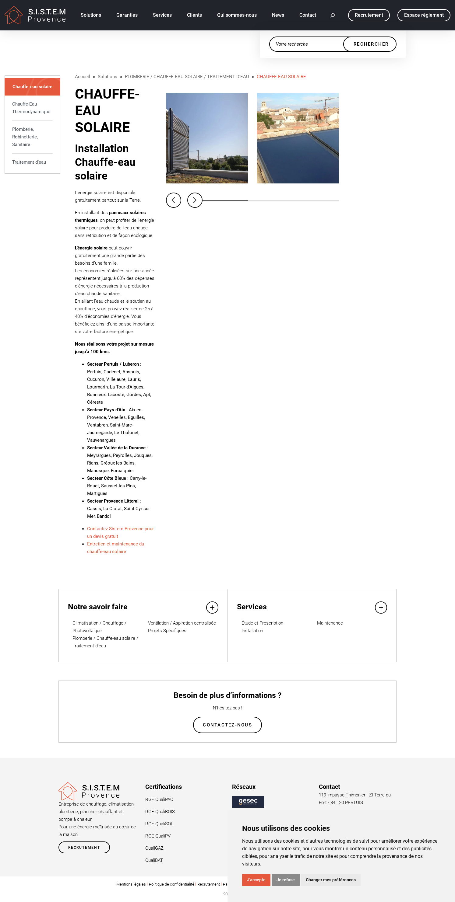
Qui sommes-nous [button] (237, 15)
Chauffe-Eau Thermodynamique (31, 107)
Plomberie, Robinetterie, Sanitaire (25, 137)
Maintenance (330, 623)
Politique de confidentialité (171, 884)
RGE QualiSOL (159, 824)
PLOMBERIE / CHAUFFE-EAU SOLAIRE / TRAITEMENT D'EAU (187, 76)
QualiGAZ (154, 848)
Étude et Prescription (262, 623)
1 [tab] (225, 200)
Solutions (107, 76)
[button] (332, 15)
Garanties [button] (127, 15)
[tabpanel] (207, 138)
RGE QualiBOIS (160, 811)
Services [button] (162, 15)
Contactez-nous (227, 725)
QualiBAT (154, 860)
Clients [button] (194, 15)
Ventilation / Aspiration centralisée (182, 623)
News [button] (278, 15)
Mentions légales (131, 884)
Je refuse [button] (286, 879)
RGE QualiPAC (159, 799)
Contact (307, 15)
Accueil (82, 76)
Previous (173, 200)
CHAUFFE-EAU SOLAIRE (281, 76)
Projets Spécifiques (167, 630)
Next (195, 200)
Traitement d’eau (29, 162)
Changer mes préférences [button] (331, 879)
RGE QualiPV (158, 836)
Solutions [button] (91, 15)
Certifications (163, 786)
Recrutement (84, 847)
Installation (252, 630)
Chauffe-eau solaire (32, 86)
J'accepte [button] (256, 879)
